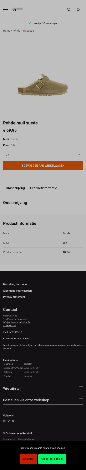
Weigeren (28, 458)
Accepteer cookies (52, 458)
